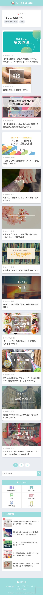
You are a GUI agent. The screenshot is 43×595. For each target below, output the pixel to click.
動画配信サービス (11, 488)
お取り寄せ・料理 (11, 22)
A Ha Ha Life (22, 3)
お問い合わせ (21, 589)
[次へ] (27, 465)
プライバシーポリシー (29, 586)
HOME (22, 582)
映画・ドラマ (31, 488)
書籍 (22, 22)
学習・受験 (31, 496)
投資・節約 (11, 504)
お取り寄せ (31, 504)
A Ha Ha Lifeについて (13, 586)
